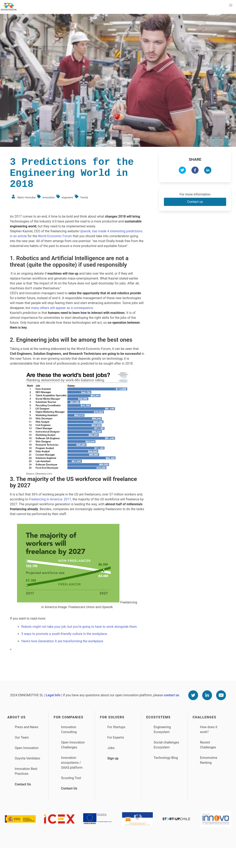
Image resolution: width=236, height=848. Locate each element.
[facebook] (195, 170)
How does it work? (208, 729)
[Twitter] (193, 695)
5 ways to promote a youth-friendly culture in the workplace (64, 634)
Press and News (26, 727)
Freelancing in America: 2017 (50, 499)
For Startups (116, 727)
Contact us (195, 202)
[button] (230, 5)
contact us (171, 695)
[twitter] (182, 170)
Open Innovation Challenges (73, 744)
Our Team (22, 737)
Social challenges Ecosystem (166, 744)
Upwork (85, 231)
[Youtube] (221, 695)
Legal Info (53, 695)
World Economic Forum (55, 236)
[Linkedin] (207, 695)
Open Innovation (27, 748)
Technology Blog (166, 758)
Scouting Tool (71, 778)
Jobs (111, 748)
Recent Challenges (208, 744)
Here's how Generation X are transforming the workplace (62, 641)
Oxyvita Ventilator (27, 758)
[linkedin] (207, 170)
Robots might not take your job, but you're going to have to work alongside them (79, 627)
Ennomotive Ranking (208, 760)
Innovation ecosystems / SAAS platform (72, 762)
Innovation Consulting (69, 729)
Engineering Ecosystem (162, 729)
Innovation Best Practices (26, 771)
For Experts (115, 737)
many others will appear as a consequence (62, 308)
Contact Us (23, 784)
